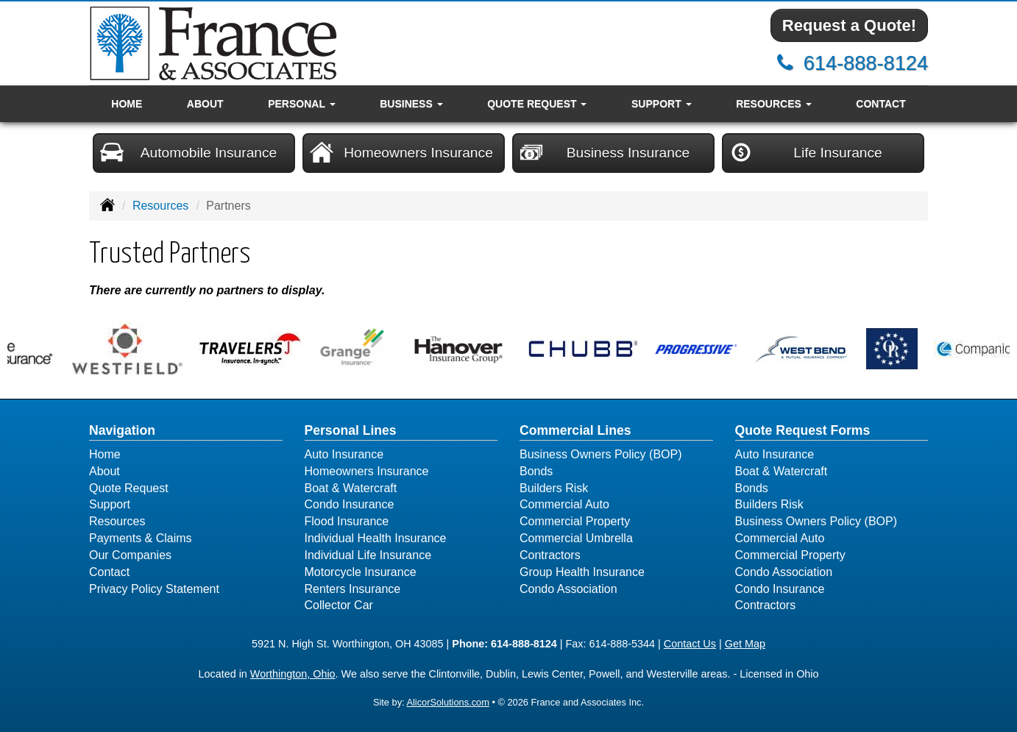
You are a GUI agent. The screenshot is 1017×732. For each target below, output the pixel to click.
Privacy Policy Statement (154, 589)
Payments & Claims (140, 538)
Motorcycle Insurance (361, 572)
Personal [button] (301, 104)
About (205, 104)
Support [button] (661, 104)
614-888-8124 (866, 62)
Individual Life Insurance (368, 555)
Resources (160, 205)
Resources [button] (774, 104)
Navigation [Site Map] (122, 430)
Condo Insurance (349, 504)
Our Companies (130, 555)
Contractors (550, 555)
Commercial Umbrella (576, 538)
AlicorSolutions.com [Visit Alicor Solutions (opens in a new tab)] (447, 702)
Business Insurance (605, 152)
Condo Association (568, 589)
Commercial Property (575, 521)
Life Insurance (805, 152)
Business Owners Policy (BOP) (601, 454)
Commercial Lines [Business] (575, 430)
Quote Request (129, 488)
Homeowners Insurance (401, 152)
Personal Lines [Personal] (351, 430)
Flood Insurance (347, 521)
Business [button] (411, 104)
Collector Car (339, 605)
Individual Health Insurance (376, 538)
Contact (880, 104)
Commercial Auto (564, 504)
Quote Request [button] (537, 104)
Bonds (536, 471)
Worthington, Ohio (293, 674)
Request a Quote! (849, 25)
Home (126, 104)
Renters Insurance (353, 589)
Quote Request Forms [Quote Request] (803, 430)
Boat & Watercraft (351, 488)
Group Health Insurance (582, 572)
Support (109, 504)
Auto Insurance (344, 454)
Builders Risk (554, 488)
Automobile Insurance (188, 152)
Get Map (745, 644)
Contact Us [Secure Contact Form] (690, 644)
